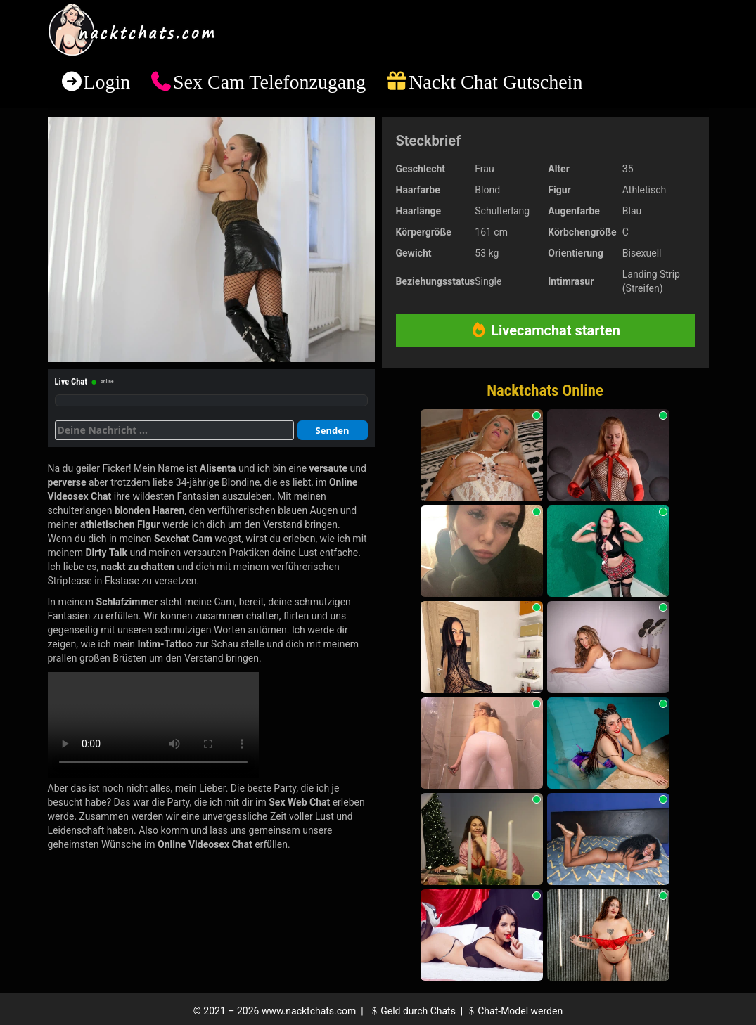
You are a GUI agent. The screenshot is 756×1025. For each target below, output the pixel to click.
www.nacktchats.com (309, 1011)
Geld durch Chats (412, 1011)
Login (106, 82)
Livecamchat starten (545, 330)
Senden (333, 430)
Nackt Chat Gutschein (495, 82)
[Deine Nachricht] (174, 430)
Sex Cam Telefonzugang (269, 82)
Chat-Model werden (514, 1011)
